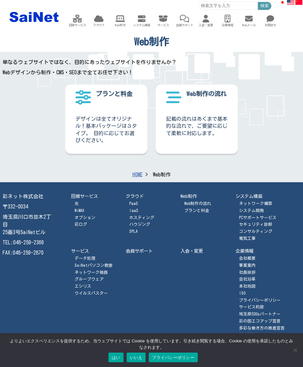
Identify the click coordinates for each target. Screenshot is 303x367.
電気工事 (247, 238)
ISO (242, 293)
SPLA (133, 231)
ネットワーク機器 (91, 272)
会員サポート (139, 251)
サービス (80, 251)
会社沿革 (247, 279)
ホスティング (141, 218)
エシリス (83, 286)
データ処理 (85, 258)
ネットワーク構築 (255, 203)
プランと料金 (196, 210)
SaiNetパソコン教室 (94, 265)
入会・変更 (191, 251)
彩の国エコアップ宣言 (260, 321)
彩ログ (81, 224)
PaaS (133, 203)
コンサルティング (255, 231)
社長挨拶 (247, 272)
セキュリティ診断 (255, 224)
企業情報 (244, 251)
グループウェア (89, 279)
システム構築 (248, 196)
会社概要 (247, 258)
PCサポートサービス (257, 218)
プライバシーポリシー (260, 300)
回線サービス (84, 196)
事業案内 (247, 265)
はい (116, 357)
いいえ (136, 357)
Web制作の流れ (197, 203)
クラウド (135, 196)
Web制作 (188, 196)
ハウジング (139, 224)
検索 (264, 5)
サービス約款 (251, 307)
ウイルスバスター (91, 293)
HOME (137, 174)
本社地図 (247, 286)
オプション (85, 218)
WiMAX (79, 210)
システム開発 (251, 210)
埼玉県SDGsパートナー (260, 314)
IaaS (133, 210)
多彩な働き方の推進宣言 (262, 328)
